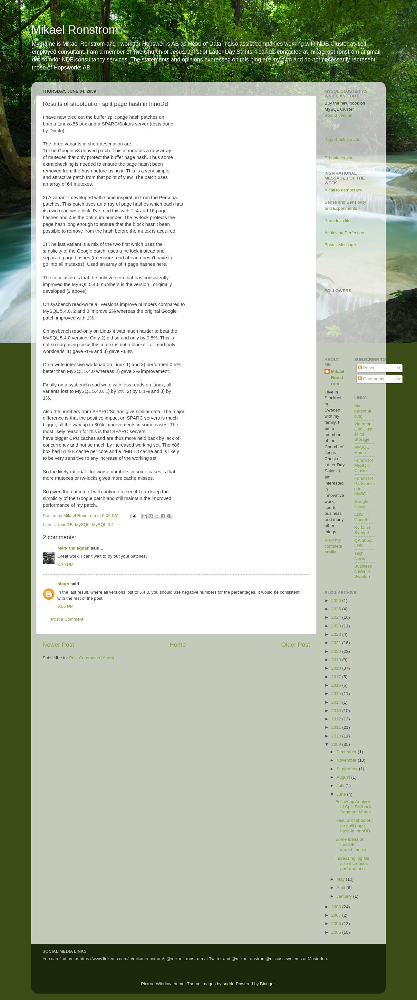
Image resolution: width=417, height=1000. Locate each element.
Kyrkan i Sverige (362, 530)
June (341, 794)
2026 (336, 600)
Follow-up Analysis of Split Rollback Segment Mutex (353, 806)
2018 (336, 668)
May (341, 879)
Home (178, 644)
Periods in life (338, 220)
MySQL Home (361, 450)
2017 (336, 676)
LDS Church (361, 517)
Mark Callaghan (73, 548)
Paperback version (343, 139)
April (341, 887)
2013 (336, 710)
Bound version (338, 115)
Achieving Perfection (344, 232)
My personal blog (362, 411)
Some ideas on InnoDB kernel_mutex (350, 844)
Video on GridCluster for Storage (363, 431)
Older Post (295, 644)
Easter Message (340, 244)
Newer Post (58, 644)
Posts (366, 368)
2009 (336, 744)
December (347, 751)
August (343, 777)
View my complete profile (333, 546)
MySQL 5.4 (102, 524)
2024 (336, 617)
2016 (336, 685)
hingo (63, 583)
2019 (336, 659)
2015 (336, 693)
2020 (336, 651)
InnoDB (65, 524)
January (344, 896)
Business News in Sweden (363, 571)
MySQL (82, 524)
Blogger (267, 983)
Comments (371, 378)
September (347, 768)
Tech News (359, 556)
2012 (336, 719)
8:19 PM (65, 564)
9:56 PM (65, 606)
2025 (336, 608)
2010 (336, 736)
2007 (336, 915)
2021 (336, 642)
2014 (336, 702)
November (347, 760)
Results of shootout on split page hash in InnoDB (354, 825)
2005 (336, 932)
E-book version (339, 157)
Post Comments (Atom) (91, 657)
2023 (336, 626)
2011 (336, 727)
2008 (336, 906)
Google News (361, 504)
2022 (336, 634)
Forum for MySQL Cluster (363, 465)
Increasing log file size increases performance (352, 863)
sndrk (228, 983)
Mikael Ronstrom (74, 29)
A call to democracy (343, 190)
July (340, 785)
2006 (336, 923)
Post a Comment (67, 619)
